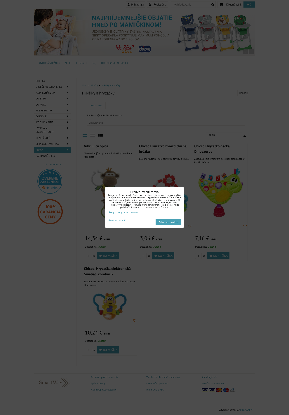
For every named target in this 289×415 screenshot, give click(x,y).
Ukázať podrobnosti (117, 220)
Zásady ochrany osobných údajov (123, 212)
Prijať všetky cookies (168, 222)
